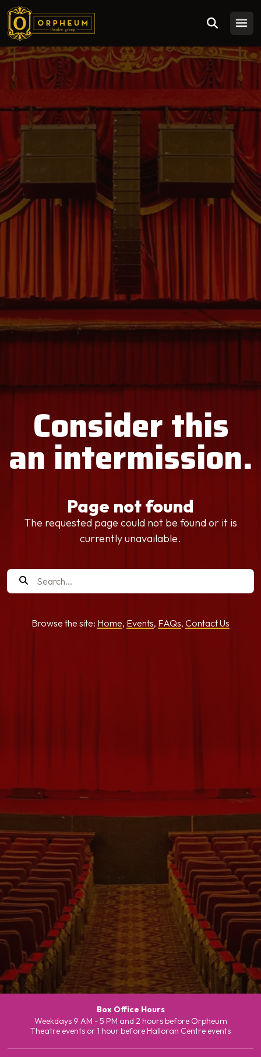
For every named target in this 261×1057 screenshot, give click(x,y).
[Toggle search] (212, 23)
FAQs (169, 623)
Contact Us (207, 623)
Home (109, 623)
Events (140, 623)
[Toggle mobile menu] (241, 23)
